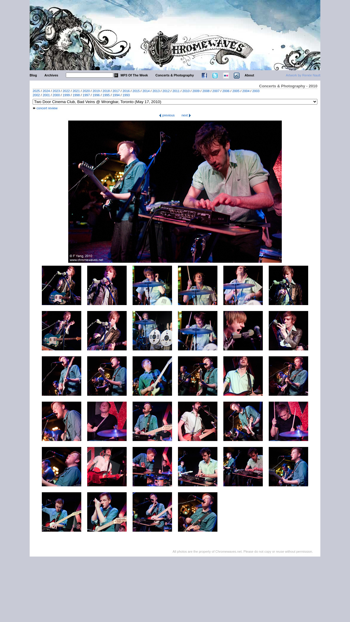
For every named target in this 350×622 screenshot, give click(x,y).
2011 (175, 91)
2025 (36, 91)
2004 (245, 91)
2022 (66, 91)
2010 (186, 91)
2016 (126, 91)
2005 (235, 91)
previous (167, 115)
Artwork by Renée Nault (303, 75)
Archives (51, 75)
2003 (255, 91)
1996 (96, 95)
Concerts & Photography (174, 75)
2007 (215, 91)
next (186, 115)
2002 (36, 95)
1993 (126, 95)
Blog (33, 75)
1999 (66, 95)
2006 (225, 91)
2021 (76, 91)
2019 (96, 91)
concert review (47, 108)
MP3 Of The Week (134, 75)
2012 (166, 91)
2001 (46, 95)
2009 (196, 91)
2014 (145, 91)
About (249, 75)
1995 (106, 95)
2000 (56, 95)
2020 (86, 91)
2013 (156, 91)
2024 (46, 91)
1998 (76, 95)
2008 (205, 91)
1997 (86, 95)
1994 (116, 95)
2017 (116, 91)
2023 (56, 91)
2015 (136, 91)
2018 (106, 91)
